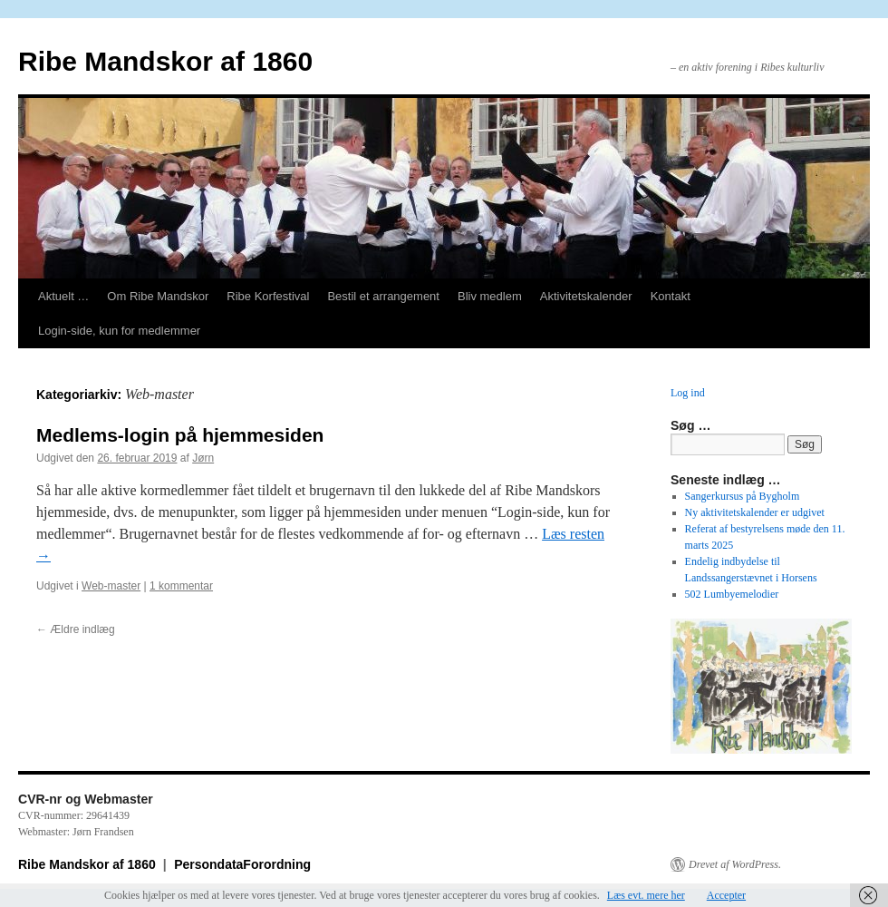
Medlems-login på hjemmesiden (179, 434)
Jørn (203, 458)
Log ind (688, 392)
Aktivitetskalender (586, 296)
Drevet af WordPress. (735, 864)
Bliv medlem (490, 296)
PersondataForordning (242, 864)
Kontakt (670, 296)
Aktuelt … (63, 296)
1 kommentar (181, 586)
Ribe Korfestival (268, 296)
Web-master (111, 586)
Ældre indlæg (75, 629)
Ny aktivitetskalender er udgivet (755, 512)
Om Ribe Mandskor (157, 296)
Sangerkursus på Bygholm (742, 496)
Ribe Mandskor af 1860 (165, 61)
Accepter (726, 895)
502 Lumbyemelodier (732, 594)
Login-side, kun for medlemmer (119, 330)
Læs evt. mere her (646, 895)
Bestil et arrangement (383, 296)
